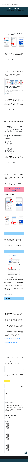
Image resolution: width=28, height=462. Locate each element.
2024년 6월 (7, 427)
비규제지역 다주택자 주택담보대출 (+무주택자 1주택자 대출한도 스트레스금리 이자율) (13, 406)
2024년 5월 (7, 428)
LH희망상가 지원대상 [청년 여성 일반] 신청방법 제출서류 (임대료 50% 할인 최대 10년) (13, 410)
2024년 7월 (7, 426)
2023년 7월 (7, 437)
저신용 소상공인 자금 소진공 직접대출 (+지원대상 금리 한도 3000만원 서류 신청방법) (13, 404)
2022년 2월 (7, 450)
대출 (6, 393)
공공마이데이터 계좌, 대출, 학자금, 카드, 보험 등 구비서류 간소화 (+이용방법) (13, 357)
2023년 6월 (7, 438)
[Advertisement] (14, 25)
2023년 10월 (7, 434)
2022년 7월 (7, 446)
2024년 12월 (7, 422)
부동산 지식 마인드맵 (14, 8)
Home (1, 0)
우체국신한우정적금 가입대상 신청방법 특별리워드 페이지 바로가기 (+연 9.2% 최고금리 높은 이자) (14, 359)
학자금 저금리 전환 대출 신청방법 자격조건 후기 (10, 342)
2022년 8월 (7, 445)
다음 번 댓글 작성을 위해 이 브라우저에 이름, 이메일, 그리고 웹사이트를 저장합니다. (13, 375)
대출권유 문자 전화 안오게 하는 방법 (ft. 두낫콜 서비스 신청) (12, 338)
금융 (0, 3)
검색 (21, 386)
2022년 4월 (7, 448)
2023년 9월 (7, 435)
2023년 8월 (7, 436)
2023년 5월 (7, 439)
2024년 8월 (7, 425)
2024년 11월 (7, 423)
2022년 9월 (7, 444)
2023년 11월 (7, 433)
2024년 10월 (7, 424)
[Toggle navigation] (22, 15)
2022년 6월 (7, 447)
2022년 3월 (7, 449)
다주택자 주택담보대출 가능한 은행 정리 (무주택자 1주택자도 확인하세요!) (14, 408)
